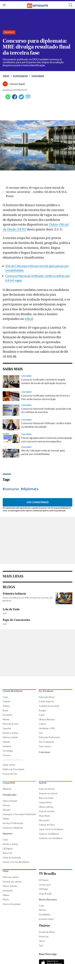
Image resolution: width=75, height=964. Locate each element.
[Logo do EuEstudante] (37, 5)
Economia (7, 715)
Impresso (8, 833)
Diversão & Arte (10, 723)
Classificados (9, 795)
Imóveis (6, 805)
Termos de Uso (10, 773)
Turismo (6, 755)
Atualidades (44, 914)
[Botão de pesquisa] (70, 5)
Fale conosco (45, 746)
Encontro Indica (46, 919)
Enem (41, 715)
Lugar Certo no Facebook (51, 829)
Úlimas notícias (46, 806)
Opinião (6, 741)
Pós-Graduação (46, 741)
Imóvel (42, 783)
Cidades (6, 701)
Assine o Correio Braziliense (16, 862)
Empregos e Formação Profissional (19, 814)
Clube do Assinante (12, 857)
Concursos (38, 76)
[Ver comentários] (28, 98)
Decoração (44, 820)
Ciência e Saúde (10, 737)
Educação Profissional (49, 737)
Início (6, 76)
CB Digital (7, 848)
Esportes (7, 728)
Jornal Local (44, 884)
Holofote (7, 746)
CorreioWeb (9, 783)
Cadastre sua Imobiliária (50, 838)
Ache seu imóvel (47, 788)
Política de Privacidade (13, 769)
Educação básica (47, 697)
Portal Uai (43, 936)
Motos (6, 899)
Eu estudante (20, 76)
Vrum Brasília (45, 893)
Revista (42, 910)
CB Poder (43, 889)
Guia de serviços (47, 811)
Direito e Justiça (10, 733)
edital (29, 319)
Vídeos (6, 895)
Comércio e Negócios (13, 827)
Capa (5, 697)
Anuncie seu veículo (12, 881)
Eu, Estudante (46, 691)
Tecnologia (8, 750)
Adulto (6, 818)
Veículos (7, 809)
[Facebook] (14, 98)
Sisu (41, 733)
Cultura (42, 723)
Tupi (41, 945)
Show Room (44, 815)
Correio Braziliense (13, 691)
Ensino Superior (46, 701)
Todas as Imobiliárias (49, 833)
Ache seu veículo (11, 877)
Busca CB (7, 853)
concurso (12, 489)
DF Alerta (43, 880)
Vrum (5, 871)
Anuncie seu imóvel (48, 793)
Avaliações (8, 890)
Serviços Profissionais (13, 823)
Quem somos (9, 764)
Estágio (42, 710)
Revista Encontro (48, 899)
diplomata (30, 489)
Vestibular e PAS (47, 728)
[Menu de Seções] (5, 5)
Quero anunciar (10, 800)
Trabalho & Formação (49, 706)
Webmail (7, 788)
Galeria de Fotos (47, 824)
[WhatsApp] (7, 98)
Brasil (5, 710)
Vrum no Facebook (11, 904)
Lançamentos (45, 802)
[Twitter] (21, 98)
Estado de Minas (47, 932)
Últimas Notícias (47, 719)
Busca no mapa (46, 798)
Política (6, 706)
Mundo (6, 719)
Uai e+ (42, 941)
